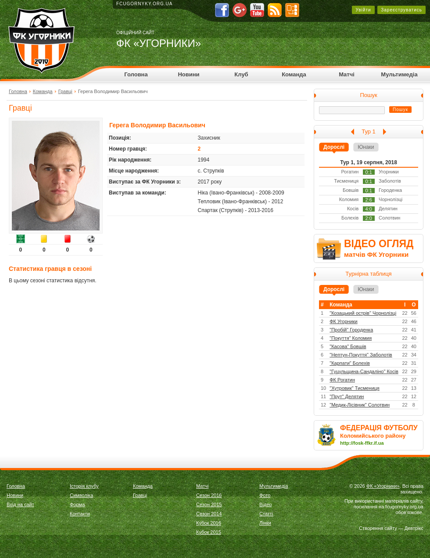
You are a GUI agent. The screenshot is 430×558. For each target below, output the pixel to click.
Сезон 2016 (209, 495)
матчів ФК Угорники (376, 254)
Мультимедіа (399, 74)
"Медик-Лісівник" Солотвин (360, 404)
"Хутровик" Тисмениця (355, 388)
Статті (266, 513)
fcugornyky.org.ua (144, 3)
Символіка (81, 495)
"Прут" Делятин (347, 396)
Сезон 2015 (209, 504)
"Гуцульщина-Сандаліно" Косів (364, 371)
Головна (135, 74)
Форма (77, 504)
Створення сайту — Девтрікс (391, 528)
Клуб (241, 74)
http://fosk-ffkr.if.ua (362, 443)
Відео (265, 504)
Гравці (65, 91)
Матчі (347, 74)
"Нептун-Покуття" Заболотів (361, 354)
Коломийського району (373, 435)
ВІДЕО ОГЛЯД (378, 243)
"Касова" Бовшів (348, 346)
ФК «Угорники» (383, 486)
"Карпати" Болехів (350, 363)
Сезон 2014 (209, 513)
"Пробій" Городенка (351, 329)
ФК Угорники (344, 321)
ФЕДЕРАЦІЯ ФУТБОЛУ (379, 428)
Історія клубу (84, 486)
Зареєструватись (401, 9)
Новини (188, 74)
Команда (294, 74)
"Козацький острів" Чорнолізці (363, 313)
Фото (264, 495)
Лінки (265, 523)
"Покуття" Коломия (351, 338)
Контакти (80, 513)
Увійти (363, 9)
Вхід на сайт (20, 504)
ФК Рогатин (342, 379)
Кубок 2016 (208, 523)
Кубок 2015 (208, 532)
